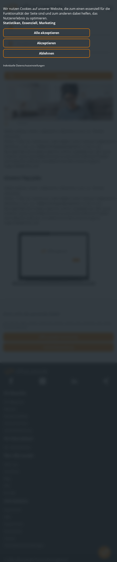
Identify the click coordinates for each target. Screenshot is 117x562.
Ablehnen (46, 53)
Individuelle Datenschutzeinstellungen (24, 65)
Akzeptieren (46, 43)
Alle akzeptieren (46, 33)
